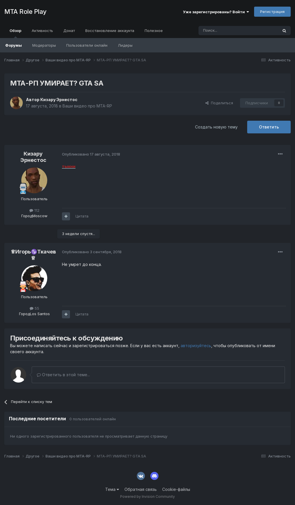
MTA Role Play (25, 11)
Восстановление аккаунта (109, 30)
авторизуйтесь (196, 345)
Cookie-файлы (176, 489)
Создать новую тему (216, 126)
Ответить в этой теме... (63, 374)
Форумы (13, 45)
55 (34, 308)
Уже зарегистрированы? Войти (216, 12)
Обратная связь (140, 489)
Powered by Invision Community (147, 496)
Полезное (154, 30)
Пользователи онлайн (86, 45)
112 (34, 210)
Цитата (81, 216)
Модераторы (44, 45)
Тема (112, 489)
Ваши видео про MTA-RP (87, 105)
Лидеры (125, 45)
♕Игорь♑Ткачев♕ (33, 255)
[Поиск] (224, 30)
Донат (69, 30)
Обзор (15, 33)
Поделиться (219, 103)
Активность (42, 30)
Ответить (269, 126)
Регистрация (272, 11)
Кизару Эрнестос (58, 99)
